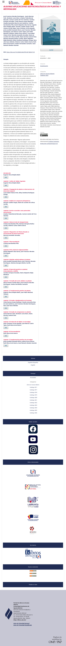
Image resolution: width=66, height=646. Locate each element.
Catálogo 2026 (33, 413)
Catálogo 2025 (33, 410)
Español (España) (33, 362)
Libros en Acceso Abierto (47, 73)
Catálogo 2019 (33, 395)
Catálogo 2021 (33, 400)
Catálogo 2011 (33, 387)
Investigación (44, 66)
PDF (6, 177)
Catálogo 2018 (33, 392)
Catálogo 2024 (33, 407)
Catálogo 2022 (44, 75)
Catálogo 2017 (33, 390)
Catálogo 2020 (33, 397)
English (33, 365)
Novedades (33, 377)
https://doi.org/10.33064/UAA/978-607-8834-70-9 (20, 52)
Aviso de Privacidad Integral (21, 623)
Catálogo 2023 (33, 405)
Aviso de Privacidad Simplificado (22, 625)
